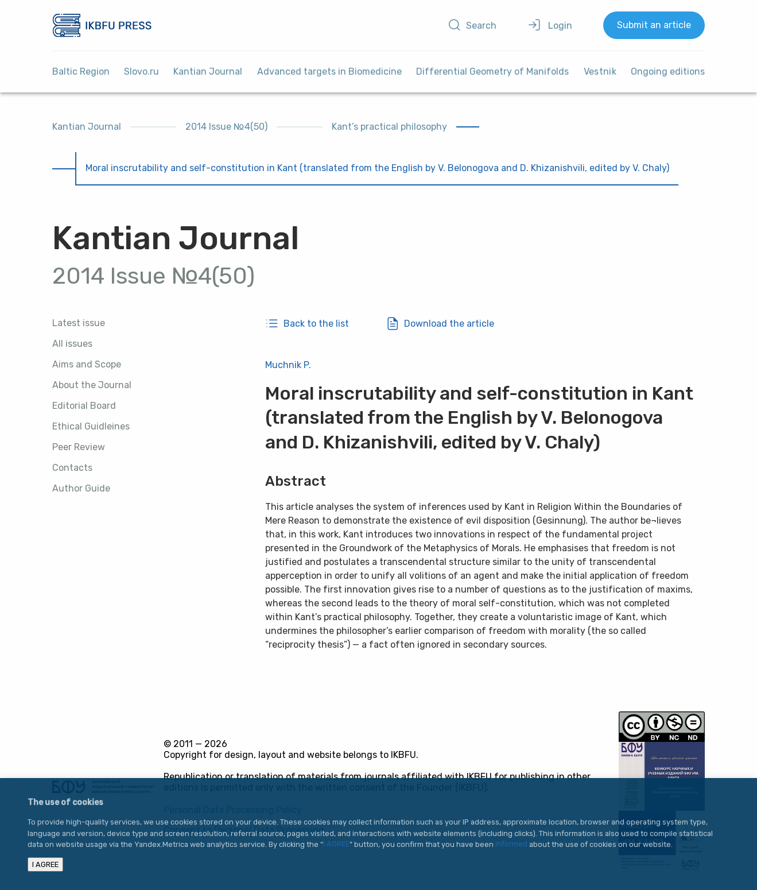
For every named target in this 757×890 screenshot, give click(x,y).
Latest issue (78, 323)
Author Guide (81, 488)
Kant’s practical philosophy (389, 126)
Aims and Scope (86, 364)
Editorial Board (84, 405)
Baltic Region (81, 71)
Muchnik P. (288, 364)
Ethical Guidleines (91, 426)
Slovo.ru (141, 71)
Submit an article (654, 25)
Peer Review (78, 447)
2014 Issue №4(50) (226, 126)
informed (511, 844)
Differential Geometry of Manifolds (492, 71)
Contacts (72, 467)
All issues (72, 343)
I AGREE (336, 844)
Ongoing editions (668, 71)
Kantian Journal (207, 71)
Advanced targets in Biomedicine (329, 71)
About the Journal (91, 385)
